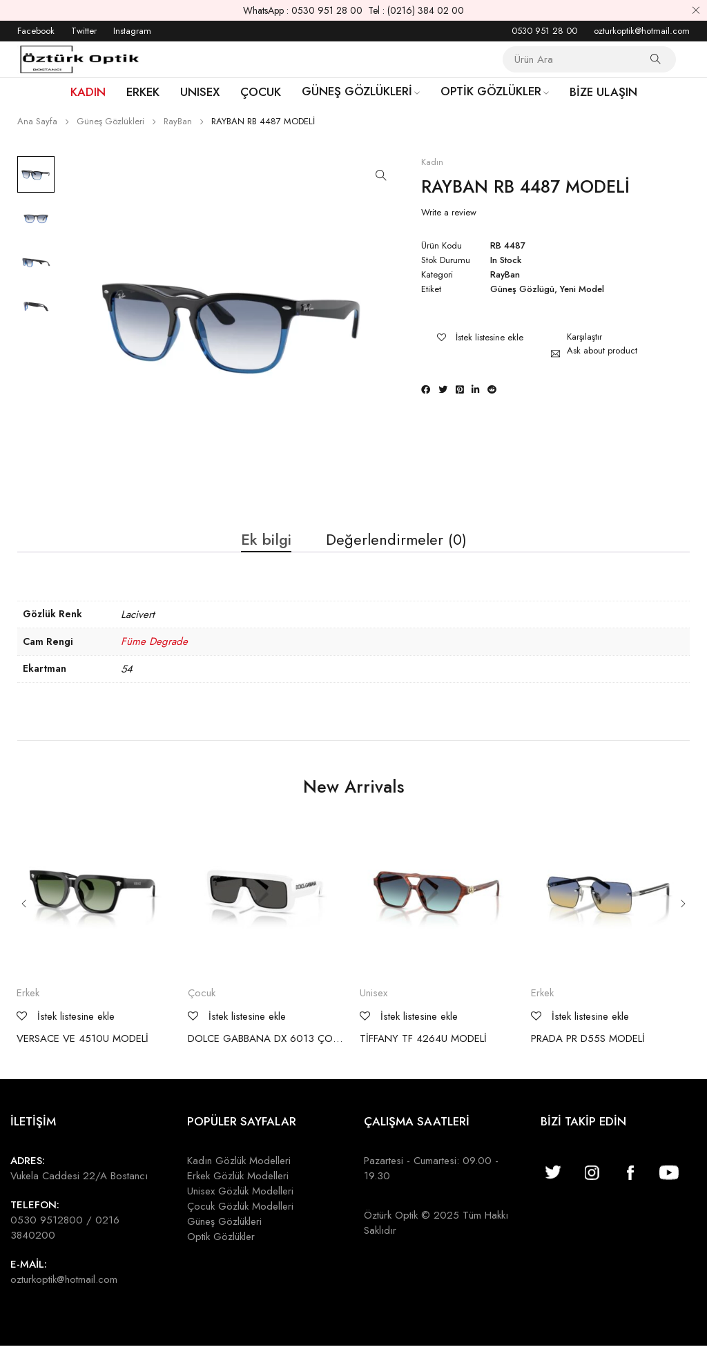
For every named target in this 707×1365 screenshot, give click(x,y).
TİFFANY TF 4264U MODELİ (423, 1057)
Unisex (373, 1011)
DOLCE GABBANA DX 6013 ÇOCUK (267, 1057)
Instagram (132, 30)
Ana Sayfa (37, 121)
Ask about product (602, 350)
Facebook (36, 30)
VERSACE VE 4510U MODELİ (82, 1057)
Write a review (448, 212)
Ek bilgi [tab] (258, 550)
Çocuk (201, 1011)
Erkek (28, 1011)
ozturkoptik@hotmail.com (642, 30)
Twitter (84, 30)
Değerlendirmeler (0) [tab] (400, 550)
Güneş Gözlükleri (110, 121)
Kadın (432, 162)
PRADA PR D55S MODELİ (588, 1057)
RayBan (178, 121)
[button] (381, 175)
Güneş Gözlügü (522, 289)
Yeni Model (582, 289)
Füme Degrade (154, 660)
